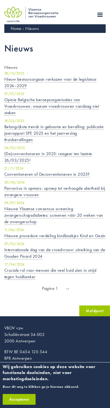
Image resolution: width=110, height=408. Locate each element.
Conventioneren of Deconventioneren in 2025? (47, 174)
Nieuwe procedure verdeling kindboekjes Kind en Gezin (55, 236)
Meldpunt (95, 311)
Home (16, 28)
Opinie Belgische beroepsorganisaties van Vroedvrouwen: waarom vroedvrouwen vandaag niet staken (51, 106)
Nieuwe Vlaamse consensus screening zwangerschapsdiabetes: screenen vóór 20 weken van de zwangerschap (53, 215)
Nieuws (32, 28)
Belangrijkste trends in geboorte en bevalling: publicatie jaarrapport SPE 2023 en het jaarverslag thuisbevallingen (54, 133)
